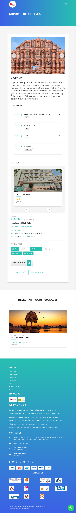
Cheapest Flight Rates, (16, 414)
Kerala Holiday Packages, (54, 421)
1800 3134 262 (18, 449)
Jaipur (40, 138)
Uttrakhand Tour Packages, (34, 414)
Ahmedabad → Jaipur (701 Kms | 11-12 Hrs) (40, 117)
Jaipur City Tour (40, 127)
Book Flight (13, 375)
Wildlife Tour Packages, (38, 428)
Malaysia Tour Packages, (52, 414)
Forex (11, 389)
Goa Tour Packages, (35, 417)
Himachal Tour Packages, (36, 421)
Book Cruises (13, 381)
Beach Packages (52, 428)
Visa (10, 384)
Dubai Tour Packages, (33, 410)
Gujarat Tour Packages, (17, 410)
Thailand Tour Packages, (50, 417)
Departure (40, 148)
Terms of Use (14, 508)
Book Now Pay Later (38, 272)
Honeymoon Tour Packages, (37, 424)
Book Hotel (13, 372)
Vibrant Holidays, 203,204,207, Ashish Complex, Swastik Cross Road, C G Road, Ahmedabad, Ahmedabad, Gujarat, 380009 (38, 438)
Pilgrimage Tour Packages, (18, 424)
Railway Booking (14, 386)
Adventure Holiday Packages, (19, 428)
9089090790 (17, 455)
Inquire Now (19, 272)
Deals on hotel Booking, (49, 410)
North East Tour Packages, (18, 421)
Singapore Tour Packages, (18, 417)
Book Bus (12, 378)
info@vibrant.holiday (20, 443)
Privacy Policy (25, 508)
